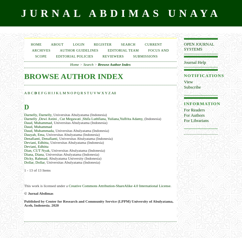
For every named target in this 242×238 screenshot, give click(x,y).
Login (79, 44)
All (113, 93)
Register (103, 44)
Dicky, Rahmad (35, 158)
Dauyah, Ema (34, 135)
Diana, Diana (34, 154)
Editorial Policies (74, 56)
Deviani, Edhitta (36, 142)
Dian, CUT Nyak (37, 150)
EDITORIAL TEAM (123, 50)
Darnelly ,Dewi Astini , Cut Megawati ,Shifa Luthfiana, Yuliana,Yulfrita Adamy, (84, 119)
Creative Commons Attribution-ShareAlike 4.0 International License (119, 186)
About (57, 44)
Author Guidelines (79, 50)
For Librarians (196, 120)
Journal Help (195, 62)
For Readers (194, 109)
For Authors (194, 115)
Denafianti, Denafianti (40, 138)
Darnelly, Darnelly (37, 115)
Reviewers (113, 56)
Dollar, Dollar (34, 162)
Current (153, 44)
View (188, 81)
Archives (41, 50)
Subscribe (192, 87)
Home (36, 44)
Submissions (145, 56)
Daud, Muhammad (38, 123)
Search (128, 44)
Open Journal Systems (199, 47)
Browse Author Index (114, 64)
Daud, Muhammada (39, 131)
